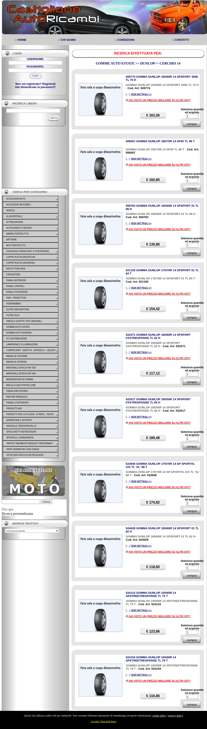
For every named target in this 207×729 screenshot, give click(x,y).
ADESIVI (10, 210)
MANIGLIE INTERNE (16, 362)
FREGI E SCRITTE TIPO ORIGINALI (24, 321)
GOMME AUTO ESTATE (18, 327)
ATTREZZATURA (14, 222)
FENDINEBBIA (13, 303)
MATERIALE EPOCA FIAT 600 (21, 373)
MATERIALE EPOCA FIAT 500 (21, 368)
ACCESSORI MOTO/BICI (18, 204)
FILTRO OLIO (13, 315)
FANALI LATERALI (15, 286)
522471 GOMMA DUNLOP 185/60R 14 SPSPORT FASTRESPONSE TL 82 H (158, 336)
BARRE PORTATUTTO (17, 234)
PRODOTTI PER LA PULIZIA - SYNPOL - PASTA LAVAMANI (29, 417)
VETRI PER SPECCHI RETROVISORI (24, 455)
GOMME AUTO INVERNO (19, 333)
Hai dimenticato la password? (35, 87)
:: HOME (20, 39)
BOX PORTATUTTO (16, 245)
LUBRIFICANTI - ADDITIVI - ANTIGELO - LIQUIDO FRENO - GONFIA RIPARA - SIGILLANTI (31, 353)
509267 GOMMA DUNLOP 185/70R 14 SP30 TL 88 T (160, 141)
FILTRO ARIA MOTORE (17, 309)
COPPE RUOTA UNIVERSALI (20, 263)
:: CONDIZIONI (124, 39)
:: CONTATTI (180, 39)
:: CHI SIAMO (67, 39)
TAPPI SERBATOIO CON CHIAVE (22, 449)
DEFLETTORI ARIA (15, 269)
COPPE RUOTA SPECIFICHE (20, 257)
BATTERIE (11, 239)
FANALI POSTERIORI (17, 292)
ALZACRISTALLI (14, 216)
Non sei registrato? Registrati (35, 83)
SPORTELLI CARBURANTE (20, 437)
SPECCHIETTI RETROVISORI (21, 432)
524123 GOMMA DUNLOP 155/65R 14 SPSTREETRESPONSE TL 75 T (151, 594)
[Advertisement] (34, 157)
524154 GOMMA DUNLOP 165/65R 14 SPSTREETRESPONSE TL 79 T (151, 659)
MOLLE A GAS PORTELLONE (21, 385)
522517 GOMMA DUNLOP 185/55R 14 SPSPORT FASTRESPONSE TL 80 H (158, 401)
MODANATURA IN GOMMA (19, 379)
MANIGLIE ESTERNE (16, 356)
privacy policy (175, 715)
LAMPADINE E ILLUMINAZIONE (22, 344)
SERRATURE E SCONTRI (19, 420)
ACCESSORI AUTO (15, 199)
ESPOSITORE (13, 274)
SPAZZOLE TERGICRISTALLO (21, 426)
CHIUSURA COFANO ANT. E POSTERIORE (27, 251)
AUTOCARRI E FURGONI (19, 228)
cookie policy (159, 715)
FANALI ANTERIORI (16, 280)
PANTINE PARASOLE (17, 397)
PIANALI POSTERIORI (17, 403)
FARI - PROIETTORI (16, 298)
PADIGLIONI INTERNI (17, 391)
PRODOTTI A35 (14, 408)
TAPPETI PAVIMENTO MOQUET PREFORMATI (29, 443)
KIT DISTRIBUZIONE (16, 338)
